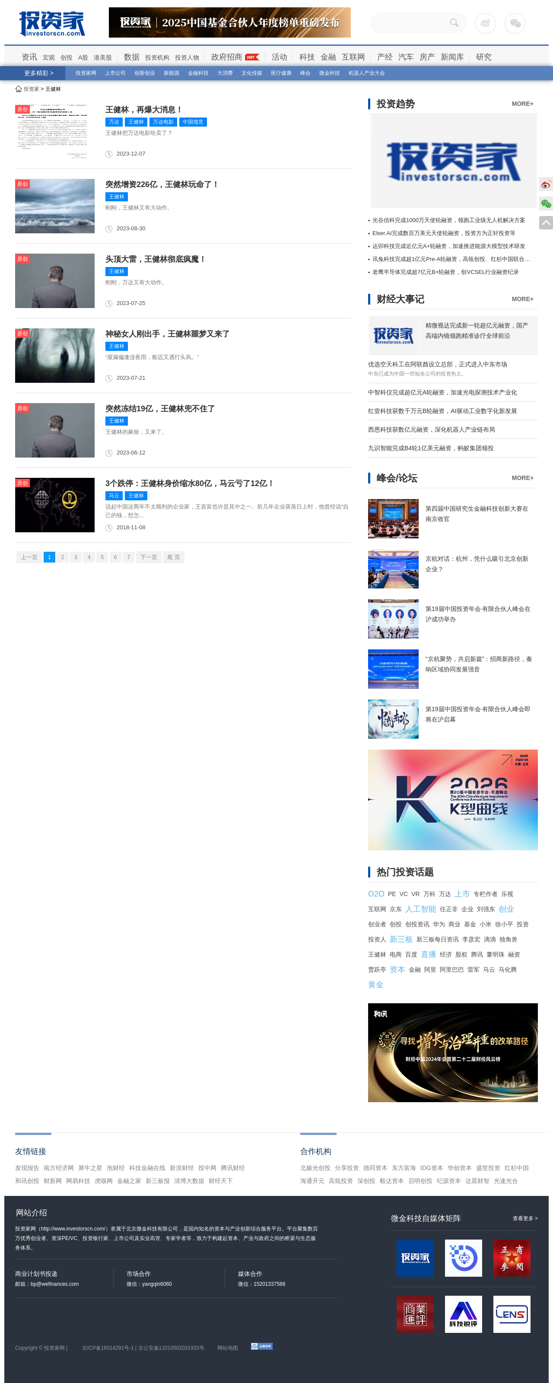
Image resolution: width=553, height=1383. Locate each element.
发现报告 (27, 1167)
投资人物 (187, 57)
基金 (470, 924)
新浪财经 (182, 1167)
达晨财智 (477, 1180)
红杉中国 (517, 1167)
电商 (396, 954)
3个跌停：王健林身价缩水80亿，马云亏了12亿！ (190, 483)
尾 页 (173, 557)
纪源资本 (449, 1180)
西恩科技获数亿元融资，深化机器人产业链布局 (431, 429)
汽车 (406, 57)
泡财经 (116, 1167)
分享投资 (347, 1167)
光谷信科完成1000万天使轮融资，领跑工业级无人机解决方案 (448, 220)
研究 (484, 57)
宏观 (49, 57)
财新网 (53, 1180)
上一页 (29, 557)
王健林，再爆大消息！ (144, 109)
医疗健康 (281, 73)
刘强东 (486, 909)
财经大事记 (400, 299)
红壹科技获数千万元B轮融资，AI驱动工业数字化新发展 (442, 410)
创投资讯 (417, 924)
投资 (523, 924)
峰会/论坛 (397, 478)
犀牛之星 (90, 1167)
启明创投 (420, 1180)
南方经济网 (59, 1167)
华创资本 (460, 1167)
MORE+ (523, 103)
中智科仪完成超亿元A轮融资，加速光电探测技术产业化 (442, 392)
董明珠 (495, 954)
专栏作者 (486, 893)
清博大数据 (189, 1180)
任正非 (449, 909)
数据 (132, 57)
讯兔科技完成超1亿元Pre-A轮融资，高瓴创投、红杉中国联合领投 (454, 259)
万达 (114, 122)
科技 (307, 57)
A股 (83, 57)
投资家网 (86, 73)
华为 (439, 924)
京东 (396, 909)
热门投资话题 (405, 872)
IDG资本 (431, 1167)
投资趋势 (396, 104)
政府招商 (226, 57)
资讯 (29, 57)
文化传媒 (252, 73)
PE (392, 893)
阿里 (430, 969)
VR (415, 893)
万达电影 (163, 122)
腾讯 (477, 954)
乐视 (507, 893)
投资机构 (157, 57)
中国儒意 (193, 122)
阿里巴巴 (452, 969)
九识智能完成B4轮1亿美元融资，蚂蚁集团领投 (431, 448)
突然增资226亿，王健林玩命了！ (162, 184)
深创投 (366, 1180)
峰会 (305, 73)
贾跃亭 (377, 969)
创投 (66, 57)
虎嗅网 (104, 1180)
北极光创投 (315, 1167)
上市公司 (115, 73)
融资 (514, 954)
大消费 (225, 73)
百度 (411, 954)
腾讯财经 (233, 1167)
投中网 (207, 1167)
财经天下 (221, 1180)
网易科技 (78, 1180)
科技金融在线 (147, 1167)
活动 (279, 57)
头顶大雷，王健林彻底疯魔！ (156, 259)
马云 (114, 496)
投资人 (377, 939)
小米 (486, 924)
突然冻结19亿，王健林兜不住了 (160, 408)
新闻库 (452, 57)
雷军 (473, 969)
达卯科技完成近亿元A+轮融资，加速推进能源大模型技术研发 (448, 246)
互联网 (353, 57)
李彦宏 (471, 939)
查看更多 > (525, 1218)
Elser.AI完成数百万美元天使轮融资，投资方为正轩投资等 (443, 233)
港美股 (103, 57)
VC (404, 893)
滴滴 (490, 939)
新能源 (171, 73)
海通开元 (312, 1180)
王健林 (136, 122)
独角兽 (508, 939)
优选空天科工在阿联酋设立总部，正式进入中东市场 (437, 364)
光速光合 (506, 1180)
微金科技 (329, 73)
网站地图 (227, 1348)
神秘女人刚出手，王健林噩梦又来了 (167, 334)
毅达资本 (392, 1180)
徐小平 (504, 924)
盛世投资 (488, 1167)
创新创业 (144, 73)
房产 (427, 57)
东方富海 (404, 1167)
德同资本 (375, 1167)
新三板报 (158, 1180)
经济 (446, 954)
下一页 (148, 557)
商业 (454, 924)
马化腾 (508, 969)
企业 (467, 909)
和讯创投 (27, 1180)
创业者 (377, 924)
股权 (461, 954)
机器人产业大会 (367, 73)
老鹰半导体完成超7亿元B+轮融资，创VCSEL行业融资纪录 (445, 272)
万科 (429, 893)
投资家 (31, 89)
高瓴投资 (341, 1180)
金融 (328, 57)
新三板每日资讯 (437, 939)
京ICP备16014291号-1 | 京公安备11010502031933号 (143, 1348)
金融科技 (198, 73)
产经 (385, 57)
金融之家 (129, 1180)
